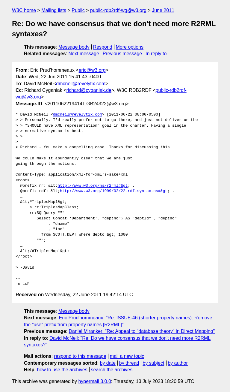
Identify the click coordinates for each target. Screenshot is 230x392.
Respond (102, 47)
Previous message (122, 53)
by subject (153, 363)
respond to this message (80, 356)
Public (78, 10)
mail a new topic (127, 356)
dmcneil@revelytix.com (80, 83)
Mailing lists (53, 10)
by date (107, 363)
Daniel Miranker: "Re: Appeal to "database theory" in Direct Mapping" (142, 331)
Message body (74, 47)
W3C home (24, 10)
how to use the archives (62, 369)
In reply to (156, 53)
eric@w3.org (92, 70)
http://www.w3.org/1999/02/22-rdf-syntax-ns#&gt (113, 191)
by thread (129, 363)
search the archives (112, 369)
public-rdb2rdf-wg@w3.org (118, 10)
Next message (84, 53)
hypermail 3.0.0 (94, 381)
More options (130, 47)
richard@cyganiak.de (88, 90)
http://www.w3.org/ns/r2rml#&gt (93, 185)
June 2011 (163, 10)
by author (178, 363)
